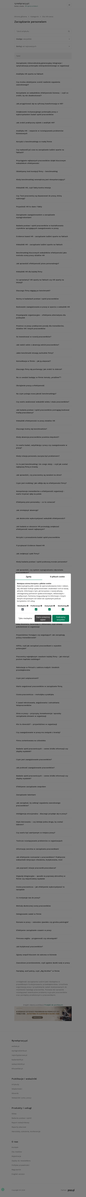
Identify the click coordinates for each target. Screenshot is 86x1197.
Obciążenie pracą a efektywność (30, 385)
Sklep (14, 1114)
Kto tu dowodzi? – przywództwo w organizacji (36, 724)
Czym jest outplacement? (27, 678)
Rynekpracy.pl (20, 1040)
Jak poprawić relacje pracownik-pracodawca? (36, 868)
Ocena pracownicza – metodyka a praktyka (35, 694)
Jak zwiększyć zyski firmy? (27, 554)
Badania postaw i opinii (21, 1118)
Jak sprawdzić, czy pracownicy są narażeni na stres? (39, 475)
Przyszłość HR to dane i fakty (29, 207)
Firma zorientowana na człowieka (31, 740)
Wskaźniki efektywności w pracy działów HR (35, 421)
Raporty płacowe (19, 1127)
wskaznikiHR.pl (18, 1064)
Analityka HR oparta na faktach (29, 74)
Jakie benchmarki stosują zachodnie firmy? (35, 353)
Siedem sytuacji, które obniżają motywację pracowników (41, 616)
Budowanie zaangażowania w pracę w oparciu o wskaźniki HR (43, 307)
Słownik (15, 1093)
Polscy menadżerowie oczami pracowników (35, 591)
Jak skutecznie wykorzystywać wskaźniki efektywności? (40, 518)
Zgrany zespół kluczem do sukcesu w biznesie (36, 955)
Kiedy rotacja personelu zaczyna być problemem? (38, 456)
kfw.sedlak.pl (17, 1069)
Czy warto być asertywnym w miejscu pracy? (35, 833)
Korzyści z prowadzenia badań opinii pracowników (38, 537)
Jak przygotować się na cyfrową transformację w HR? (39, 104)
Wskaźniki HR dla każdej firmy (29, 272)
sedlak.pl (15, 1046)
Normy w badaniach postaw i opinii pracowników (37, 299)
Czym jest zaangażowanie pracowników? (34, 759)
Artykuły (15, 1084)
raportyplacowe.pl (19, 1055)
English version (18, 1174)
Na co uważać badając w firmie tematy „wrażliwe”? (38, 377)
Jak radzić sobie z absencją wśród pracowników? (37, 345)
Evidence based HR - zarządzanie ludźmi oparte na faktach (42, 236)
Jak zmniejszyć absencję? (27, 510)
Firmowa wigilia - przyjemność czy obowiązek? (36, 938)
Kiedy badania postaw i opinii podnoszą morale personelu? (41, 562)
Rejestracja (16, 1156)
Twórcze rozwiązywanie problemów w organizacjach (39, 841)
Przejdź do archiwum (53, 1005)
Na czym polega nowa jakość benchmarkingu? (36, 394)
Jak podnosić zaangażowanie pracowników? (35, 768)
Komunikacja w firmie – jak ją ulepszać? (33, 361)
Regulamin (16, 1170)
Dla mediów (17, 1152)
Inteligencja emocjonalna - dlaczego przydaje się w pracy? (41, 814)
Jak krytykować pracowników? (29, 946)
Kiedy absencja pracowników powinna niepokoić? (37, 437)
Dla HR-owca (47, 17)
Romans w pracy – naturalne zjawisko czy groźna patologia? (42, 922)
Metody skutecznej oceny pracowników (33, 906)
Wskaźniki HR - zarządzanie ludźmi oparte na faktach (39, 244)
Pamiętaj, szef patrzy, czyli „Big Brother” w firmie (38, 971)
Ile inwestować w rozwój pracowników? (33, 337)
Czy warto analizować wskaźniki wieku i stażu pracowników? (42, 402)
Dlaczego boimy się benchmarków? (31, 429)
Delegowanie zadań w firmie (28, 914)
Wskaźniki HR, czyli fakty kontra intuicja (33, 188)
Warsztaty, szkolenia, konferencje (26, 1131)
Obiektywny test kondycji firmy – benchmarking (37, 171)
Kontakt (15, 1147)
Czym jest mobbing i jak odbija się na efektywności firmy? (41, 483)
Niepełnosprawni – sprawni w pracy (31, 608)
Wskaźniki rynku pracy (21, 1098)
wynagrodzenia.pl (19, 1051)
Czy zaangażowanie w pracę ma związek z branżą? (38, 732)
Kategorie (34, 17)
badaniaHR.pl (17, 1060)
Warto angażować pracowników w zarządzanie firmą (39, 686)
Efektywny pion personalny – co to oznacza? (35, 502)
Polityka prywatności (20, 1165)
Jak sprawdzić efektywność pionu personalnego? (37, 263)
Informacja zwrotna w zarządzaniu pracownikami (37, 849)
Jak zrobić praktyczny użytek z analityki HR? (35, 123)
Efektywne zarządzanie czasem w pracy (33, 930)
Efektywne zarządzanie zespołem (31, 787)
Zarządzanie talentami (26, 795)
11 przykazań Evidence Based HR (30, 545)
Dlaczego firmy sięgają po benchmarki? (33, 291)
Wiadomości (17, 1089)
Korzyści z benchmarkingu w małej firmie (34, 142)
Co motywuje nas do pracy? (28, 898)
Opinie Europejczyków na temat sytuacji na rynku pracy (40, 600)
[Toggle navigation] (69, 5)
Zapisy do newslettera (21, 1161)
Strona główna (20, 17)
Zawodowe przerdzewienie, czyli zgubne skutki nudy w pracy (43, 963)
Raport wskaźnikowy (20, 1122)
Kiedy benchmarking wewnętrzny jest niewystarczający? (40, 179)
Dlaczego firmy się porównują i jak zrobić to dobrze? (39, 369)
